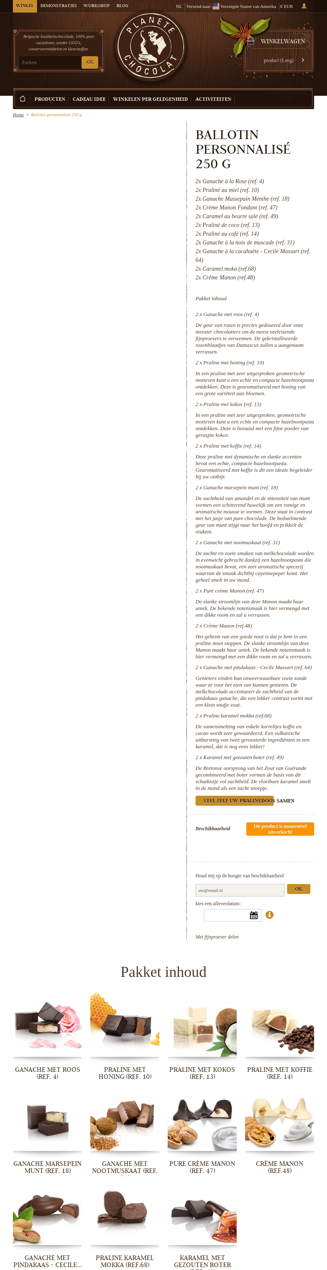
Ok (298, 889)
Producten (50, 99)
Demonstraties (58, 6)
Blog (122, 6)
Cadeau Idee (89, 99)
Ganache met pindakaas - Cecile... (47, 1261)
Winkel (25, 6)
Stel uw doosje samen (287, 95)
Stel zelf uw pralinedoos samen (238, 801)
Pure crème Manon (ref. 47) (233, 591)
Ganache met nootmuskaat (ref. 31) (241, 542)
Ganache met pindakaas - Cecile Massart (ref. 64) (257, 667)
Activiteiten (213, 99)
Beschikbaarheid (213, 829)
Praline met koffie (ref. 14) (232, 446)
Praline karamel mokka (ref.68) (237, 715)
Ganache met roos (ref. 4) (231, 314)
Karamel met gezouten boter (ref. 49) (243, 757)
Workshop (97, 6)
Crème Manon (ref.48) (227, 626)
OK (90, 62)
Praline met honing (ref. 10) (233, 362)
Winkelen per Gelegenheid (150, 99)
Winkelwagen (283, 42)
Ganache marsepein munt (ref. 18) (240, 487)
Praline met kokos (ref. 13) (232, 404)
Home (18, 114)
